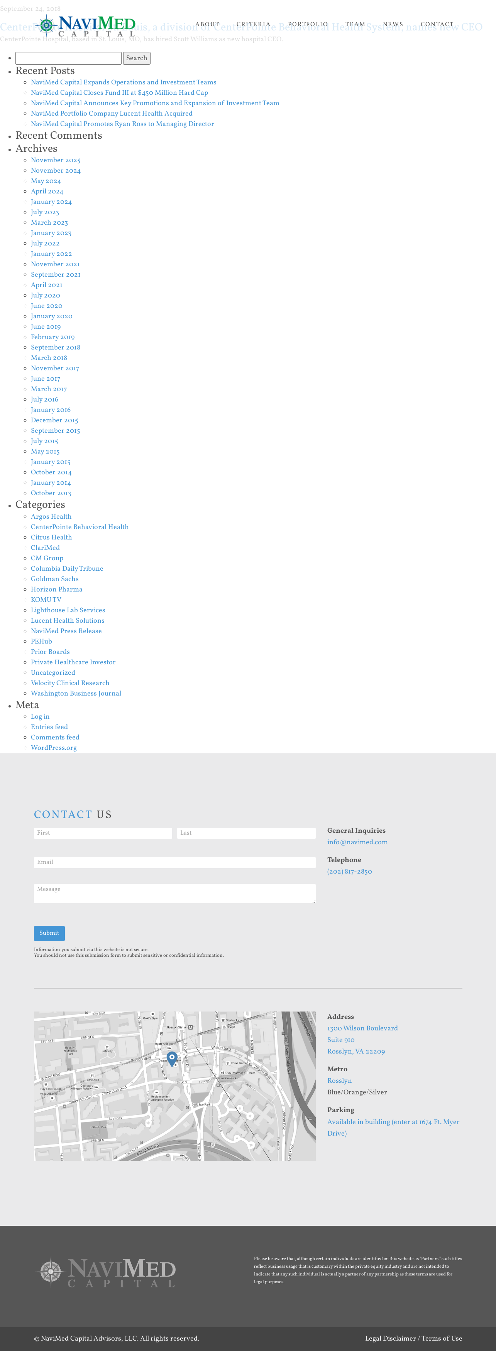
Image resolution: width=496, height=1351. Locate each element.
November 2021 (55, 264)
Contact (437, 24)
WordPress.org (54, 748)
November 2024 (56, 171)
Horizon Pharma (57, 590)
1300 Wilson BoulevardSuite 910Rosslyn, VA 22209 (362, 1040)
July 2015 (44, 441)
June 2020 (47, 306)
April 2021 (47, 285)
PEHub (41, 642)
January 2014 (51, 483)
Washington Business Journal (76, 694)
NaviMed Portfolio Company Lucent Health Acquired (112, 114)
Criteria (254, 24)
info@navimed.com (357, 842)
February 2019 (52, 337)
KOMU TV (46, 600)
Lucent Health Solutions (68, 621)
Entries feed (49, 727)
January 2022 (51, 254)
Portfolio (308, 24)
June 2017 (46, 379)
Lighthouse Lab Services (68, 610)
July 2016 (44, 400)
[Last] (246, 833)
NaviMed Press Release (66, 631)
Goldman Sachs (55, 579)
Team (355, 24)
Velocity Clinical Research (70, 683)
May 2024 (46, 181)
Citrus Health (51, 538)
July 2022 (45, 244)
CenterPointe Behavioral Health (80, 527)
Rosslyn (339, 1081)
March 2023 (49, 223)
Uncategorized (53, 673)
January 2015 (51, 462)
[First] (103, 833)
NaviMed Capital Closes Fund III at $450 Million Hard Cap (119, 93)
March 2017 (49, 389)
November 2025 (56, 160)
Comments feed (55, 738)
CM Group (47, 558)
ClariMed (45, 548)
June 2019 (46, 327)
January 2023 (51, 233)
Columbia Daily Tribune (67, 569)
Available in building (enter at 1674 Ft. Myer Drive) (393, 1128)
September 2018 (55, 348)
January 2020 (52, 316)
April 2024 (47, 192)
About (207, 24)
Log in (40, 717)
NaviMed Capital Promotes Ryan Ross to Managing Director (122, 124)
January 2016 (51, 410)
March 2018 (49, 358)
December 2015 (54, 420)
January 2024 (51, 202)
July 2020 (45, 296)
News (393, 24)
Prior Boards (50, 652)
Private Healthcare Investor (73, 662)
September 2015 (55, 431)
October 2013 (51, 493)
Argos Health (51, 517)
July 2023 (45, 212)
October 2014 (51, 472)
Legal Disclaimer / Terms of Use (413, 1339)
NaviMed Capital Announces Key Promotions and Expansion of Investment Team (155, 103)
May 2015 (45, 452)
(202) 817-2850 (349, 872)
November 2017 (55, 368)
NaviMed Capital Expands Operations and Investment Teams (124, 82)
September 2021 (56, 275)
